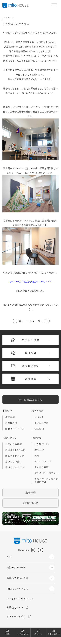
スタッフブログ (42, 461)
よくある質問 (41, 467)
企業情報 (36, 437)
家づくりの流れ (13, 461)
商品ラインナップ (14, 455)
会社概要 (41, 444)
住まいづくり (9, 437)
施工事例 (10, 417)
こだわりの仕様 (13, 444)
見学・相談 (37, 410)
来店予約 (30, 492)
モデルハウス (41, 422)
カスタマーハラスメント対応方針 (46, 480)
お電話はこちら (30, 400)
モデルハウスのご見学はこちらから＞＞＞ (30, 281)
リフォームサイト (16, 616)
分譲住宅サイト (15, 607)
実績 (36, 455)
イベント (39, 417)
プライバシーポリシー (46, 473)
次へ (40, 321)
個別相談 (39, 428)
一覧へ (30, 321)
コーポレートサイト (17, 598)
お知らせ (39, 449)
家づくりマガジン (14, 467)
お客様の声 (11, 423)
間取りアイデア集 (14, 428)
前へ (21, 321)
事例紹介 (7, 410)
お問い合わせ (30, 503)
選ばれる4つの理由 (15, 450)
